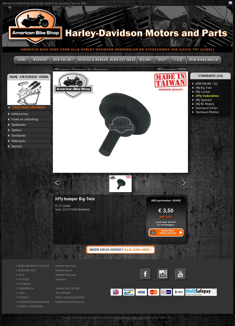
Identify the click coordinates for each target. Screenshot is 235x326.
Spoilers (14, 130)
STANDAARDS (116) (210, 76)
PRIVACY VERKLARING (30, 306)
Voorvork (15, 146)
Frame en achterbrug (23, 119)
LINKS (21, 293)
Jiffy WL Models (203, 104)
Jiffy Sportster (202, 100)
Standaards (17, 135)
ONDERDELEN (26, 288)
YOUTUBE (23, 279)
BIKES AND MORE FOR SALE (33, 266)
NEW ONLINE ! (64, 60)
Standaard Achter (205, 108)
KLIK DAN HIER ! (138, 249)
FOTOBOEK (24, 284)
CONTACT (23, 297)
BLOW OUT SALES (123, 60)
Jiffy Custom (201, 92)
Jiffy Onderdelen (97, 69)
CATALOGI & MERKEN (93, 60)
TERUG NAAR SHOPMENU (28, 107)
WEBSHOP (40, 60)
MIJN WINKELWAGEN (204, 60)
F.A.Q (178, 60)
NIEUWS (145, 60)
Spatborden (17, 125)
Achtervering (18, 114)
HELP (162, 60)
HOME (22, 60)
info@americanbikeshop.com (70, 302)
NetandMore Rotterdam (128, 317)
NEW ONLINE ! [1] (204, 84)
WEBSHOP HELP (27, 270)
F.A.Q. (21, 275)
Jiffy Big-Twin (202, 88)
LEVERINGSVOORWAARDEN (33, 302)
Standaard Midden (205, 112)
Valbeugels (16, 141)
